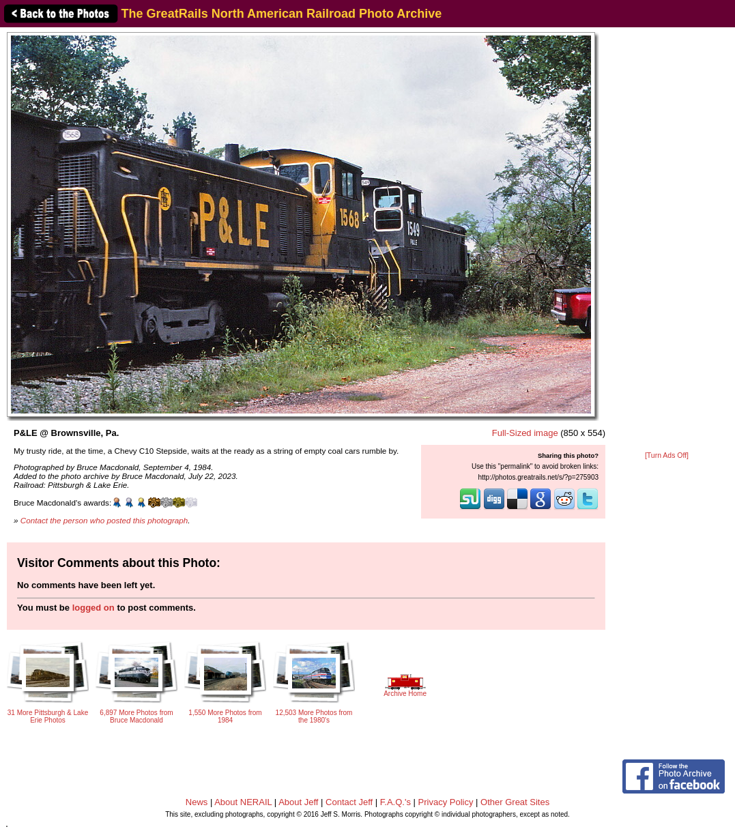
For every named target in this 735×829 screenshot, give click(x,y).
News (197, 802)
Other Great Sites (514, 802)
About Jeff (298, 802)
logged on (93, 607)
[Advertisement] (667, 240)
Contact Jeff (349, 802)
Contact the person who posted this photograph (104, 520)
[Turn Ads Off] (667, 455)
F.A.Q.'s (395, 802)
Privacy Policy (446, 802)
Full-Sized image (525, 433)
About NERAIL (243, 802)
